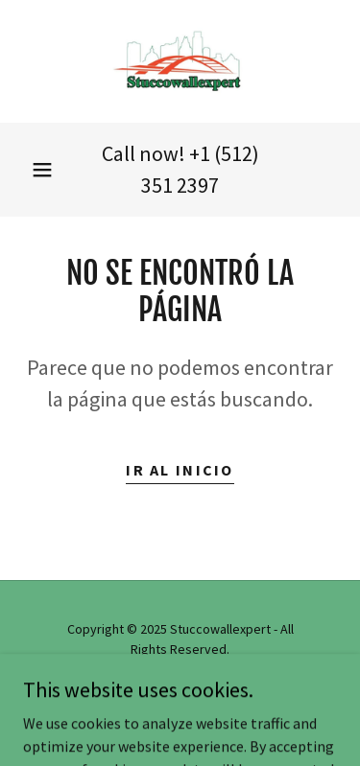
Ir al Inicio (179, 469)
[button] (42, 170)
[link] (179, 61)
